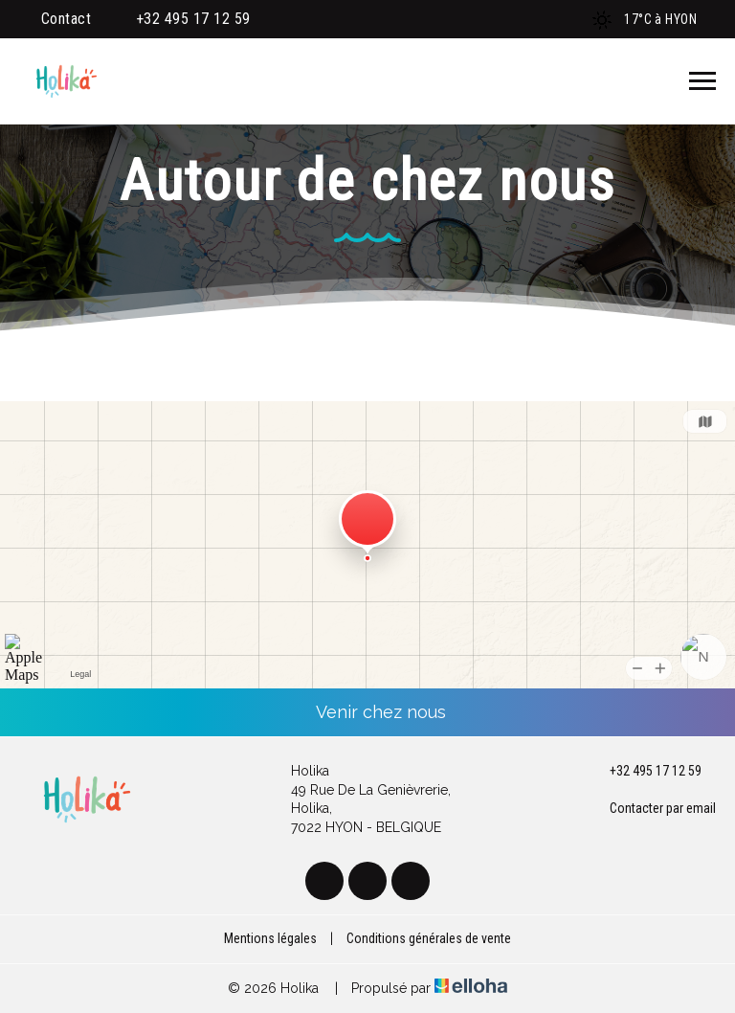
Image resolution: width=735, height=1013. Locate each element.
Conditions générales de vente (428, 938)
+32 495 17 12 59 (645, 771)
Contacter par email (652, 809)
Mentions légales (270, 938)
